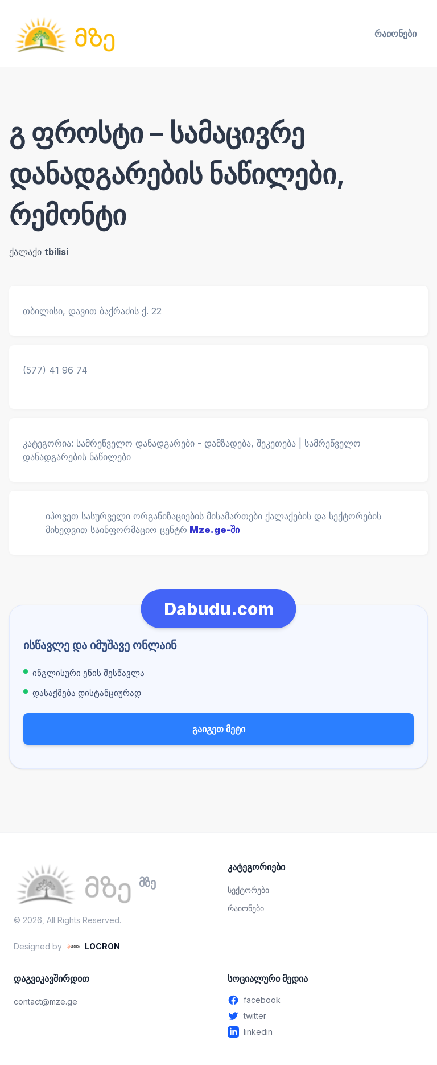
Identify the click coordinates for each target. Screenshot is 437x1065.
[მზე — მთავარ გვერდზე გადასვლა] (65, 33)
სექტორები (248, 890)
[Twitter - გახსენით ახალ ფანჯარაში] (325, 1016)
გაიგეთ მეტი (218, 729)
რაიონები (395, 33)
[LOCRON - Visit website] (93, 946)
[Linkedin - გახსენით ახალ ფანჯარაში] (325, 1032)
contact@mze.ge (45, 1001)
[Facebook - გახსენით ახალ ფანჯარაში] (325, 1000)
